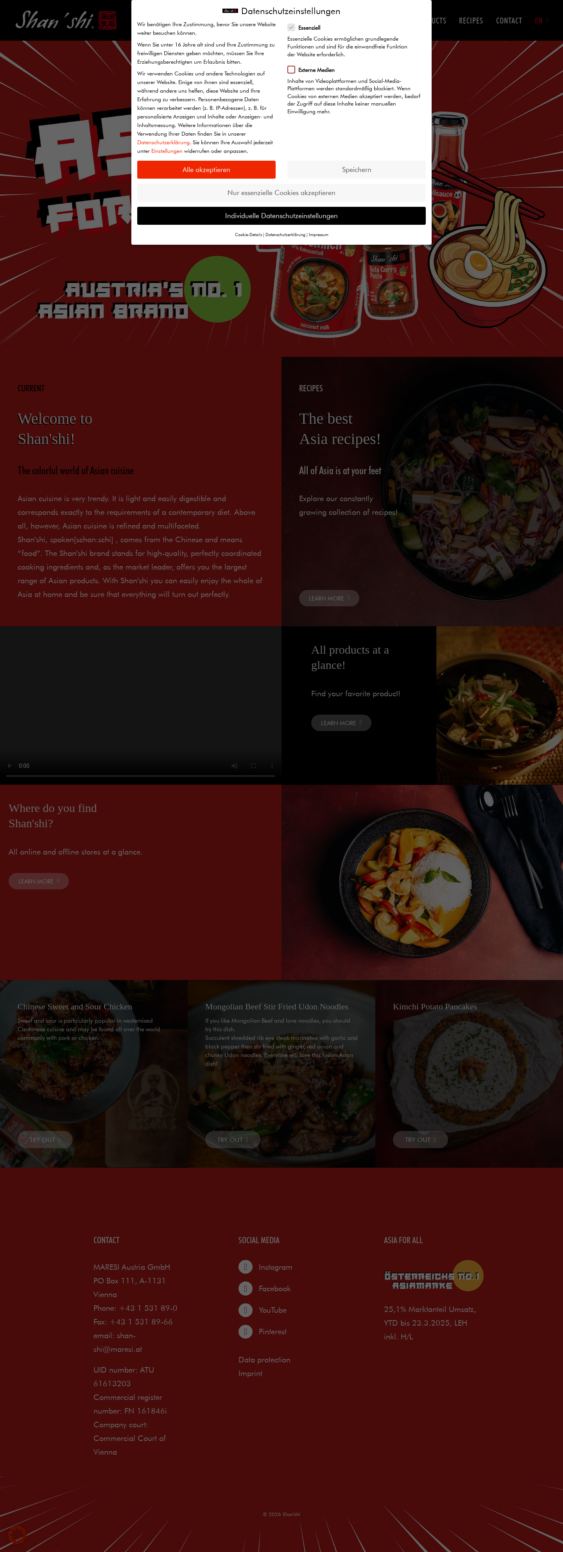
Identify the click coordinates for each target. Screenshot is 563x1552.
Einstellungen (167, 150)
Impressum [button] (318, 234)
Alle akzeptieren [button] (206, 169)
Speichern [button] (356, 169)
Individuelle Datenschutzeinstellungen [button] (281, 215)
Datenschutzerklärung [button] (285, 234)
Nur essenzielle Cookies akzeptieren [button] (281, 192)
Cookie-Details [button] (248, 234)
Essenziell (306, 27)
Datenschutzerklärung (163, 142)
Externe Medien (313, 69)
